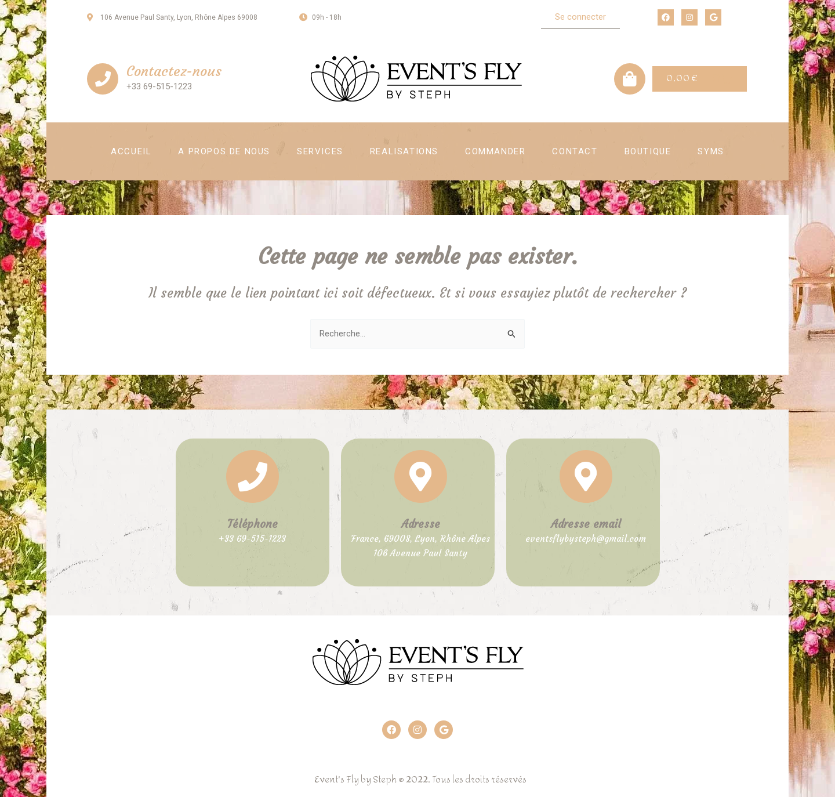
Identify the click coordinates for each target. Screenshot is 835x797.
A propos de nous (224, 151)
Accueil (131, 151)
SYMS (711, 151)
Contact (574, 151)
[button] (580, 17)
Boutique (648, 151)
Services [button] (320, 151)
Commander (495, 151)
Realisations (404, 151)
